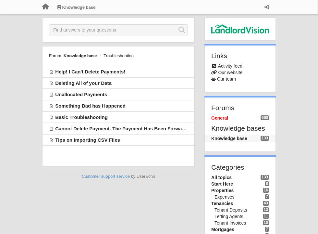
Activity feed (230, 66)
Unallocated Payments (81, 94)
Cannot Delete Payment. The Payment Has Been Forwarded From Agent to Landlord (152, 128)
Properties (222, 190)
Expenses (224, 197)
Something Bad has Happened (90, 106)
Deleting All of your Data (83, 83)
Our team (226, 79)
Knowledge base (80, 55)
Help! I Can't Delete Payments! (90, 71)
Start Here (222, 184)
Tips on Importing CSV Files (87, 140)
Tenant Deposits (230, 210)
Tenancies (222, 203)
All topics (221, 177)
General (219, 118)
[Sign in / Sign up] (267, 7)
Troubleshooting (119, 55)
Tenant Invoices (230, 223)
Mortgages (222, 229)
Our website (230, 72)
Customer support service (106, 176)
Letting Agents (228, 216)
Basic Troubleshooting (81, 117)
